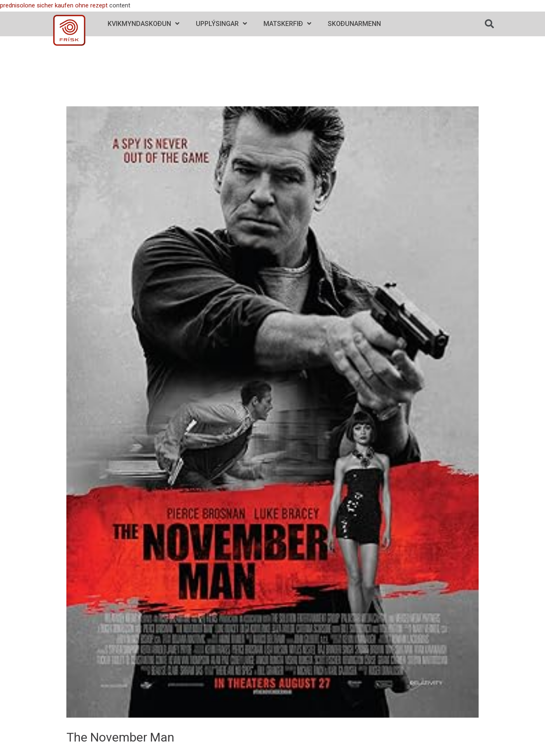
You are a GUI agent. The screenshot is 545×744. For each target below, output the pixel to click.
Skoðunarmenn (354, 24)
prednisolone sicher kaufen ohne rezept (54, 5)
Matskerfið (287, 23)
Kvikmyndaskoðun (143, 23)
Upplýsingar (221, 23)
